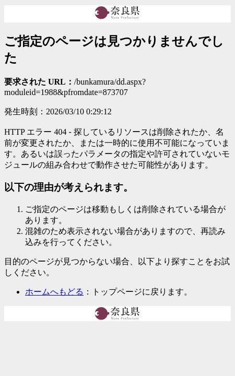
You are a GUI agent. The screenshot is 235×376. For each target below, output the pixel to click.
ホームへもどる (54, 291)
